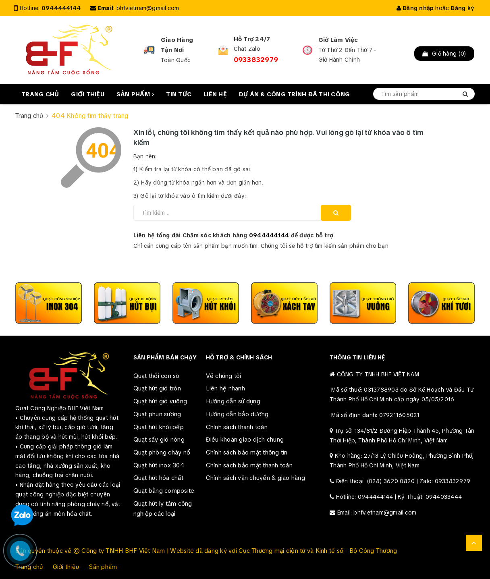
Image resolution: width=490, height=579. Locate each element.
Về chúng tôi (223, 376)
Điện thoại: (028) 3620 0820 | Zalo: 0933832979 (403, 481)
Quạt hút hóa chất (158, 478)
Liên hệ (215, 94)
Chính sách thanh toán (237, 427)
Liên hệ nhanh (225, 388)
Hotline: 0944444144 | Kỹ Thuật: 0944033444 (399, 496)
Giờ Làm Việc (338, 40)
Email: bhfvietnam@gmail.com (377, 512)
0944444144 (61, 8)
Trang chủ (40, 94)
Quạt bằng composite (164, 491)
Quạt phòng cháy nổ (162, 452)
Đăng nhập (415, 8)
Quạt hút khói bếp (158, 427)
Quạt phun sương (157, 414)
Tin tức (178, 94)
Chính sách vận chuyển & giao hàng (255, 478)
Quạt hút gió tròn (157, 388)
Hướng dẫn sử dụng (233, 401)
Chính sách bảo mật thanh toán (249, 465)
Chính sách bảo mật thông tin (247, 452)
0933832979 (256, 59)
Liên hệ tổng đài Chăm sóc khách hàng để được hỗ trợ (233, 235)
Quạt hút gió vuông (160, 401)
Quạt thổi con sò (156, 376)
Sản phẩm (135, 94)
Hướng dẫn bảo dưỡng (237, 414)
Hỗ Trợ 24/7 (252, 39)
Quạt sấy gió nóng (159, 440)
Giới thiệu (87, 94)
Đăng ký (462, 8)
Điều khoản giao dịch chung (245, 440)
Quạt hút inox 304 (159, 465)
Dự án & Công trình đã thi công (294, 94)
